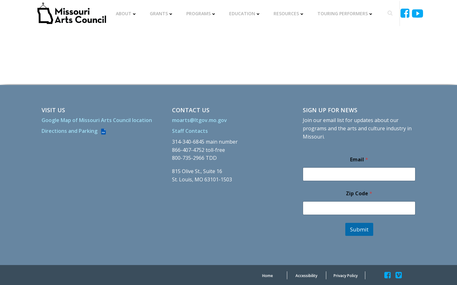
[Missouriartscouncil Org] (72, 13)
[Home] (267, 275)
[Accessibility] (306, 275)
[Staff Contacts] (191, 129)
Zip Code (359, 192)
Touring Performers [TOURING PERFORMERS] (346, 13)
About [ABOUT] (127, 13)
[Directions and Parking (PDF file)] (75, 130)
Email (359, 158)
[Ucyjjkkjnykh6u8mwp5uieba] (416, 12)
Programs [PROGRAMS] (202, 13)
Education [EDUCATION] (246, 13)
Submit (359, 228)
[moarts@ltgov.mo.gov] (200, 119)
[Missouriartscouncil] (405, 12)
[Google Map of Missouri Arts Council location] (98, 119)
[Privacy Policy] (346, 275)
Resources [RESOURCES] (289, 13)
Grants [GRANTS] (162, 13)
